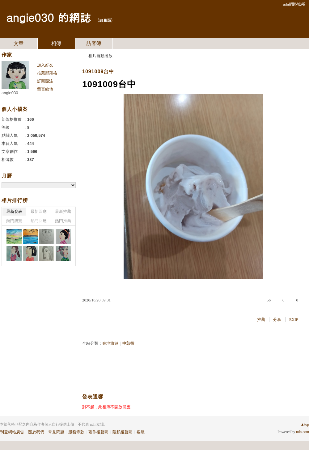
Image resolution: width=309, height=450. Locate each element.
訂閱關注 (45, 81)
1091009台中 (98, 71)
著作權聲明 (98, 432)
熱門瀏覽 (14, 220)
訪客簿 (94, 43)
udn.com (302, 432)
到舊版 (105, 20)
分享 (277, 319)
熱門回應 (39, 220)
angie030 (10, 92)
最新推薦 (63, 211)
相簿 (56, 43)
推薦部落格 (47, 73)
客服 (141, 432)
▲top (305, 424)
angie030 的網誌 (48, 17)
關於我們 (36, 432)
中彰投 (128, 343)
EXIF (293, 319)
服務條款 (76, 432)
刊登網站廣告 (12, 432)
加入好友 (45, 65)
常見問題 (56, 432)
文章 (18, 43)
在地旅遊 (110, 343)
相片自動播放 (100, 55)
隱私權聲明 (122, 432)
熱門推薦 (63, 220)
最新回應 (39, 211)
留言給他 (45, 89)
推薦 (261, 319)
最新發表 (14, 211)
